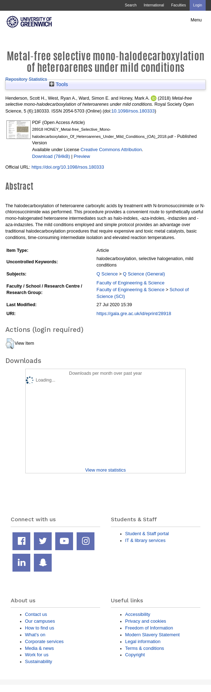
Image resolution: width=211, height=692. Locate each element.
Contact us (36, 614)
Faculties (178, 5)
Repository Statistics (26, 79)
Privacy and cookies (145, 621)
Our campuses (40, 621)
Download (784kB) (51, 156)
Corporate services (44, 641)
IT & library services (145, 540)
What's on (35, 634)
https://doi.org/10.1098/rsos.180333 (67, 167)
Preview (82, 156)
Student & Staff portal (147, 533)
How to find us (39, 628)
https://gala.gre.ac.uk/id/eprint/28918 (134, 313)
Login (197, 5)
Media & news (39, 648)
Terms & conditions (144, 648)
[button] (10, 343)
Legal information (142, 641)
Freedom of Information (149, 628)
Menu (196, 20)
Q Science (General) (144, 274)
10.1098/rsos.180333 (133, 111)
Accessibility (137, 614)
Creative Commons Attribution (111, 149)
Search (131, 5)
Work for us (36, 654)
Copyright (135, 654)
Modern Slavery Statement (152, 634)
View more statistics (105, 470)
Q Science (107, 274)
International (154, 5)
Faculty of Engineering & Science (131, 282)
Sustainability (38, 661)
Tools (58, 84)
